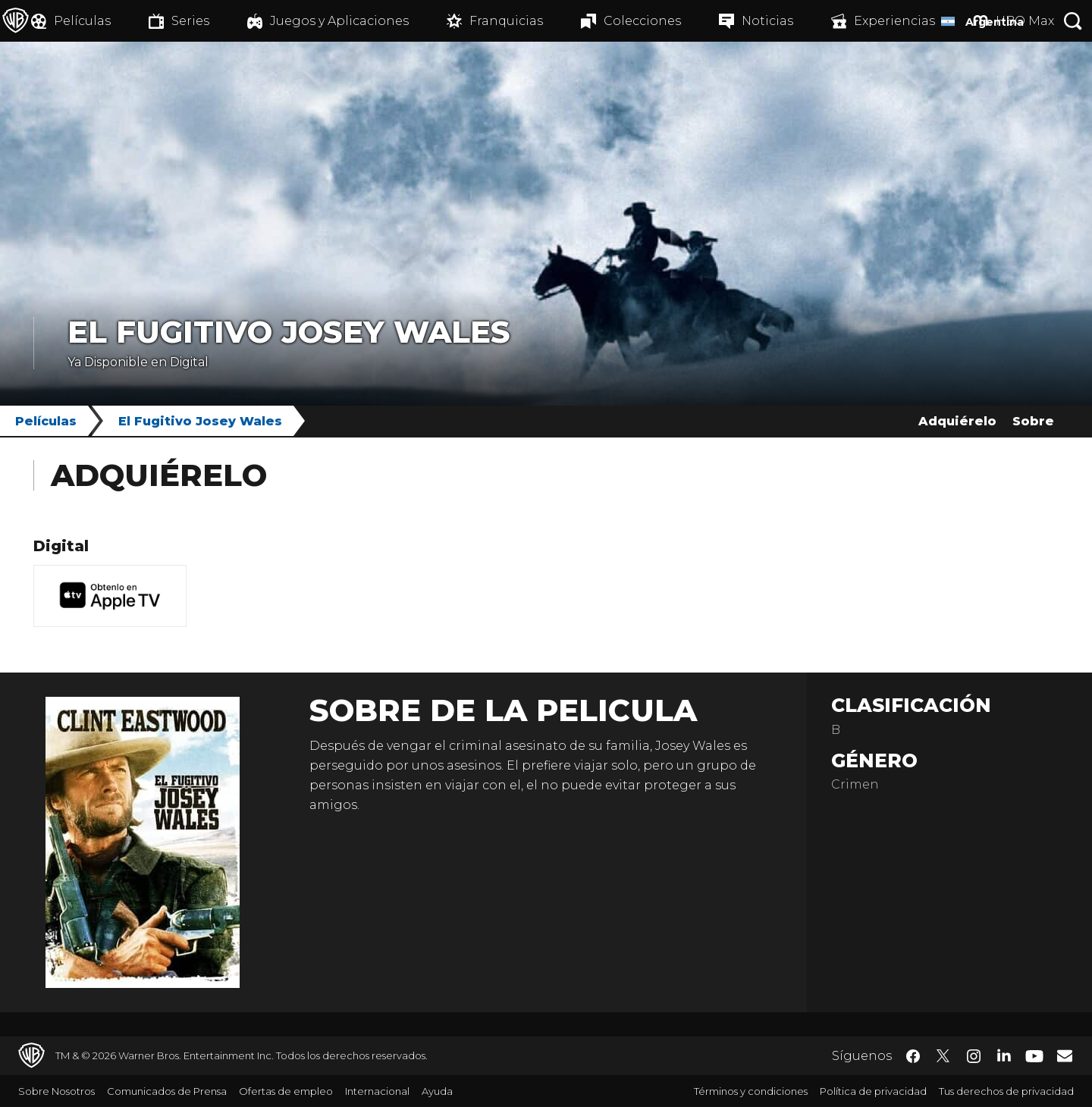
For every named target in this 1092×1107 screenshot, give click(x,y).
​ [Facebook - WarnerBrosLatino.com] (913, 1056)
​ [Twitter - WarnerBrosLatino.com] (943, 1056)
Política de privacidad (873, 1091)
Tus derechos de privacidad (1006, 1091)
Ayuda (437, 1091)
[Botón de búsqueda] (1073, 21)
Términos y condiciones (751, 1091)
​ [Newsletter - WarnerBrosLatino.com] (1065, 1055)
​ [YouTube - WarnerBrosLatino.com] (1034, 1056)
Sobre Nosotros (56, 1091)
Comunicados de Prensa (167, 1091)
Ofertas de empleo (286, 1091)
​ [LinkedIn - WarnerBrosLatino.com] (1004, 1054)
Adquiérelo (957, 421)
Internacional (377, 1091)
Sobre (1033, 421)
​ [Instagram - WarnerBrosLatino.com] (974, 1056)
